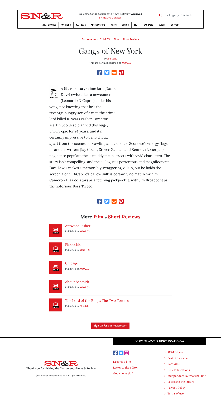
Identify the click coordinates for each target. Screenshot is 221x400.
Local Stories (49, 25)
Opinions (66, 25)
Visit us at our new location (160, 341)
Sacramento (89, 39)
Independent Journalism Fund (186, 376)
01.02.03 (104, 39)
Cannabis (148, 25)
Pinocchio (73, 244)
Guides (162, 25)
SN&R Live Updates (110, 17)
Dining (125, 25)
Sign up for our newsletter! (110, 326)
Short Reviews (131, 39)
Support (175, 25)
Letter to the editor (125, 367)
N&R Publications (178, 370)
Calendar (81, 25)
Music (113, 25)
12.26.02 (84, 306)
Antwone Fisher (77, 226)
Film (136, 25)
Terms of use (175, 393)
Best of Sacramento (179, 358)
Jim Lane (112, 58)
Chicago (71, 263)
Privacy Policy (176, 387)
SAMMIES (173, 364)
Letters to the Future (180, 381)
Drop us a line (122, 361)
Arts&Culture (98, 25)
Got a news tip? (123, 373)
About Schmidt (77, 282)
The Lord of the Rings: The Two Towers (97, 300)
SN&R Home (175, 352)
